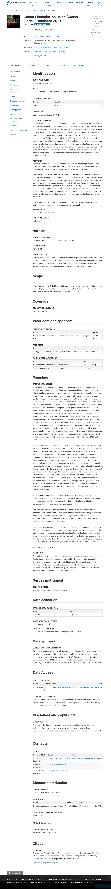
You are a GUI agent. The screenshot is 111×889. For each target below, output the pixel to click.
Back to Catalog (15, 873)
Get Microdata (42, 24)
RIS (44, 863)
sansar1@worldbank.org (57, 765)
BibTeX (48, 863)
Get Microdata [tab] (63, 65)
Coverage (14, 85)
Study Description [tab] (16, 66)
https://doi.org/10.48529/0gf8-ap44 (46, 36)
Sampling (13, 96)
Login (100, 4)
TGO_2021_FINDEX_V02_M (47, 11)
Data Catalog (48, 4)
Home (9, 11)
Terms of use (89, 4)
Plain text (55, 863)
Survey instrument (17, 101)
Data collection (16, 105)
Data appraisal (16, 110)
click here (88, 882)
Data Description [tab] (32, 65)
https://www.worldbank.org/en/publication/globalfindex (75, 687)
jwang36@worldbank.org (58, 771)
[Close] (109, 877)
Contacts (13, 126)
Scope (12, 80)
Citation (13, 135)
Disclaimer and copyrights (16, 120)
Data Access (15, 114)
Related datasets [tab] (79, 65)
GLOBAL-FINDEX (32, 11)
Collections (69, 3)
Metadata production (18, 130)
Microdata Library (33, 4)
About (59, 3)
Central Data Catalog (19, 11)
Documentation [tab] (48, 65)
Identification (15, 72)
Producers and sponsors (16, 90)
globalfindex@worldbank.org (59, 758)
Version (13, 76)
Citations (79, 3)
